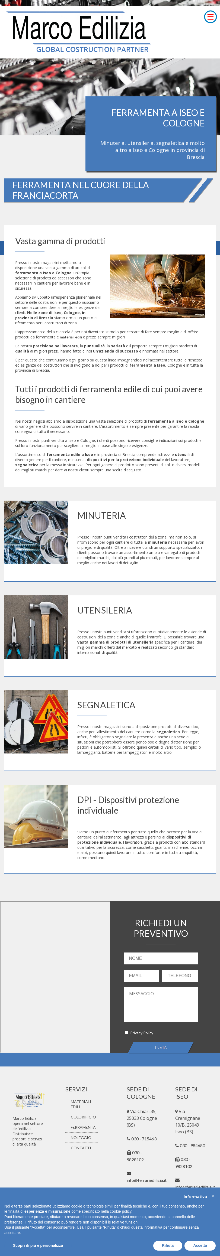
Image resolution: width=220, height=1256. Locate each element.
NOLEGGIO (81, 1137)
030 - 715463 (144, 1138)
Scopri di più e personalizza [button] (38, 1245)
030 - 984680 (192, 1145)
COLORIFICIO (83, 1117)
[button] (213, 1196)
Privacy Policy (141, 1032)
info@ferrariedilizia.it (195, 1186)
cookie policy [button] (120, 1211)
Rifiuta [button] (168, 1245)
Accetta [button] (200, 1245)
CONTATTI (81, 1148)
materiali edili (71, 337)
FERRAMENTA (83, 1127)
